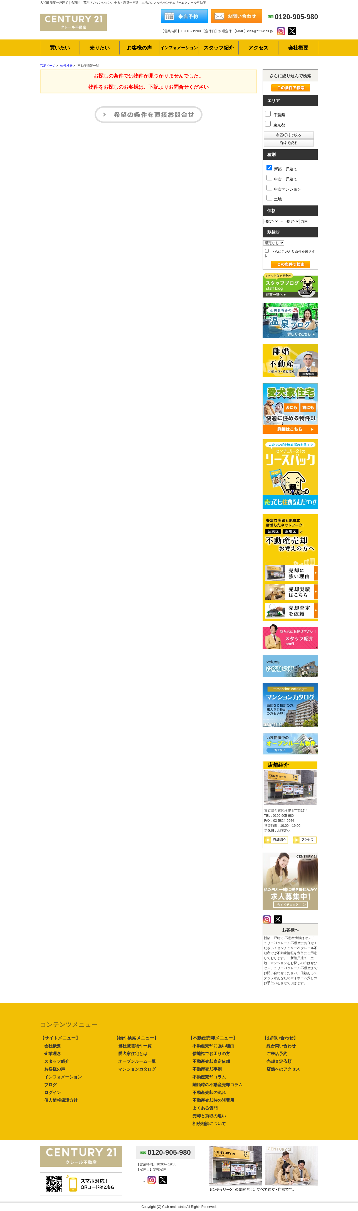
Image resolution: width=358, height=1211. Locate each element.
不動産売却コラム (209, 1076)
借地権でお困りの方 (211, 1053)
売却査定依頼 (279, 1061)
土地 (274, 198)
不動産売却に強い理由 (213, 1045)
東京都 (275, 125)
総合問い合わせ (281, 1045)
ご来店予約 (276, 1053)
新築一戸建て (281, 168)
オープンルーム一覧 (137, 1061)
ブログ (50, 1084)
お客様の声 (54, 1069)
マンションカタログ (137, 1069)
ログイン (52, 1092)
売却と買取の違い (209, 1115)
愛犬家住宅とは (132, 1053)
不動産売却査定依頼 (211, 1061)
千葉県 (275, 115)
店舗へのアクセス (283, 1069)
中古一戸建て (281, 178)
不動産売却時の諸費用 (213, 1100)
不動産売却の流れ (209, 1092)
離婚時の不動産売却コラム (217, 1084)
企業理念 (52, 1053)
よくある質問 (205, 1108)
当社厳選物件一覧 (135, 1045)
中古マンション (283, 188)
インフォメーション (63, 1076)
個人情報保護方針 (61, 1100)
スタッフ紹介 (56, 1061)
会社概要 (52, 1045)
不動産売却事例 (207, 1069)
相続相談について (209, 1123)
